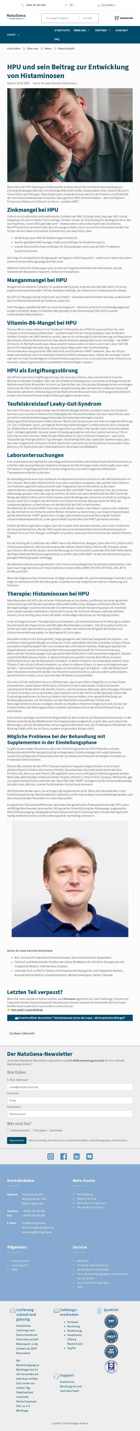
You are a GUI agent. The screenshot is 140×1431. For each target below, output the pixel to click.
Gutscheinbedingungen (93, 1283)
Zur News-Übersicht (21, 1033)
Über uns (32, 48)
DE (71, 5)
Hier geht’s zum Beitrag (27, 1010)
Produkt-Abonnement (92, 1265)
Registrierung (87, 1199)
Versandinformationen (93, 1269)
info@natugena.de (33, 1223)
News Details (66, 48)
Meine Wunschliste (90, 1207)
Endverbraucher (18, 1130)
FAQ (57, 39)
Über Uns (83, 30)
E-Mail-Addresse (18, 1080)
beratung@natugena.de (37, 1232)
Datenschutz (20, 1261)
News (48, 48)
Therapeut (38, 1130)
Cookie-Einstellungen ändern (70, 1423)
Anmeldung (85, 1194)
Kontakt (122, 30)
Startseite (62, 30)
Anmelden (110, 5)
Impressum (19, 1265)
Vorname (12, 1093)
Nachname (14, 1107)
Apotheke (54, 1130)
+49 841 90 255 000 (33, 1211)
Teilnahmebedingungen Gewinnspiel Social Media (103, 1276)
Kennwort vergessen (91, 1203)
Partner (103, 30)
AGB (14, 1269)
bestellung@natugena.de (38, 1227)
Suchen (87, 18)
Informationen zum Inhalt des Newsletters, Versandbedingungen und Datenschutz (87, 1140)
